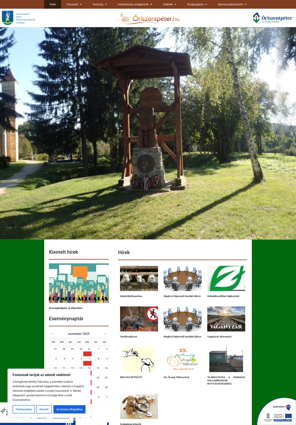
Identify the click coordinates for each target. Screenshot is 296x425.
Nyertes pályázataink (232, 4)
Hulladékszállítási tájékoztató (223, 296)
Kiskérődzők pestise (131, 296)
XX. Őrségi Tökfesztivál (176, 377)
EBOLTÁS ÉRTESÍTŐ (131, 377)
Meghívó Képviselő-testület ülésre (182, 296)
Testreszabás (24, 409)
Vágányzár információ (219, 336)
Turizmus (99, 4)
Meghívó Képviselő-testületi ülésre (182, 336)
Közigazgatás (197, 4)
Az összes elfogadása (69, 409)
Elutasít (44, 409)
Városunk (74, 4)
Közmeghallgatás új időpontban (65, 308)
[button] (4, 133)
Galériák (169, 4)
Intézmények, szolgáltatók (135, 4)
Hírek (53, 4)
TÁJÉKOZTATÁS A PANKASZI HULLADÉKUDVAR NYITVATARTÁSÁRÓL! (226, 380)
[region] (49, 393)
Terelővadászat (128, 336)
